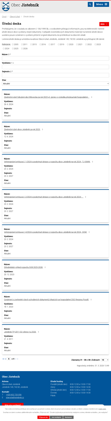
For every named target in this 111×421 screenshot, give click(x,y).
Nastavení (68, 417)
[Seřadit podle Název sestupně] (10, 54)
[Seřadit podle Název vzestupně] (10, 53)
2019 (62, 44)
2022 (89, 44)
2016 (43, 44)
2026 (25, 48)
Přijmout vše (43, 417)
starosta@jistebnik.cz (15, 397)
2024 (7, 48)
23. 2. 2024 (8, 169)
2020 (71, 44)
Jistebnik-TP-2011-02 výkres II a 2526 (22, 332)
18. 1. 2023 (8, 307)
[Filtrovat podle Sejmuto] (55, 75)
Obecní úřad (15, 16)
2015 (34, 44)
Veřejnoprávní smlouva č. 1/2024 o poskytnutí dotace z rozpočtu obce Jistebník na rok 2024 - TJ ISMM (49, 162)
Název (5, 54)
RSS (104, 24)
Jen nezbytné (56, 417)
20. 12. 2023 (9, 274)
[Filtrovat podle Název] (55, 58)
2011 (25, 44)
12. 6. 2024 (8, 136)
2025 (16, 48)
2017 (53, 44)
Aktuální (7, 116)
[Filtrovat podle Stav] (55, 84)
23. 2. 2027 (8, 176)
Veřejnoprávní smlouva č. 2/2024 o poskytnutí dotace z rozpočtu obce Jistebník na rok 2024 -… (45, 197)
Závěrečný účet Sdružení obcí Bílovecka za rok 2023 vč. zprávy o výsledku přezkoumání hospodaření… (48, 97)
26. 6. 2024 (8, 104)
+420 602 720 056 (13, 395)
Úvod (4, 16)
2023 (98, 44)
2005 (16, 44)
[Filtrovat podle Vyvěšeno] (55, 67)
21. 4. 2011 (8, 339)
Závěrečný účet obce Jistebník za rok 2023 (24, 129)
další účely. (102, 409)
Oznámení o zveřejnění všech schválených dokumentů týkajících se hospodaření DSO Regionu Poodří (48, 299)
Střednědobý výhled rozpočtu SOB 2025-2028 (25, 267)
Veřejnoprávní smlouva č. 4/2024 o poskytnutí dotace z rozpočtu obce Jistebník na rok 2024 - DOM (47, 232)
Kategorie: (6, 44)
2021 (80, 44)
